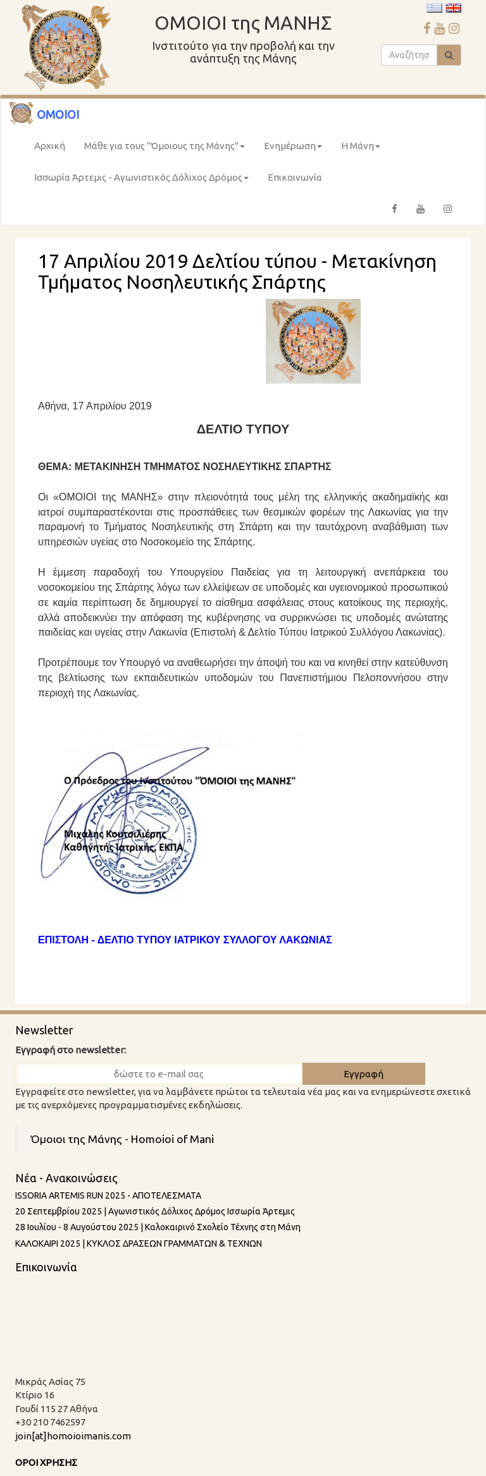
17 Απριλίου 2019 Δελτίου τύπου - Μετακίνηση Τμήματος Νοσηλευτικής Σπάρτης (237, 271)
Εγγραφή (363, 1073)
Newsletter (44, 1030)
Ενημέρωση (293, 145)
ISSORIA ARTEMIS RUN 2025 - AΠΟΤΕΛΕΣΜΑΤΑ (108, 1195)
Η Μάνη (360, 145)
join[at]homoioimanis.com (73, 1436)
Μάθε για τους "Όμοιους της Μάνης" (164, 145)
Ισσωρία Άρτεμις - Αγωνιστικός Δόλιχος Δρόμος (141, 177)
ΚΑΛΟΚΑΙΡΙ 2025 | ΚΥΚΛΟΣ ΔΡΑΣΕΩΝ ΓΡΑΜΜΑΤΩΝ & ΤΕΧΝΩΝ (138, 1243)
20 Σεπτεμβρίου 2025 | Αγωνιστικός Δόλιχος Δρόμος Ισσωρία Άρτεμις (155, 1211)
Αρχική (49, 145)
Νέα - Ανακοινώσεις (66, 1177)
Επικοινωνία (295, 177)
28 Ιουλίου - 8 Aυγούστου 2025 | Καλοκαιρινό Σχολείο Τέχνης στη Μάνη (158, 1227)
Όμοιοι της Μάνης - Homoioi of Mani (122, 1139)
